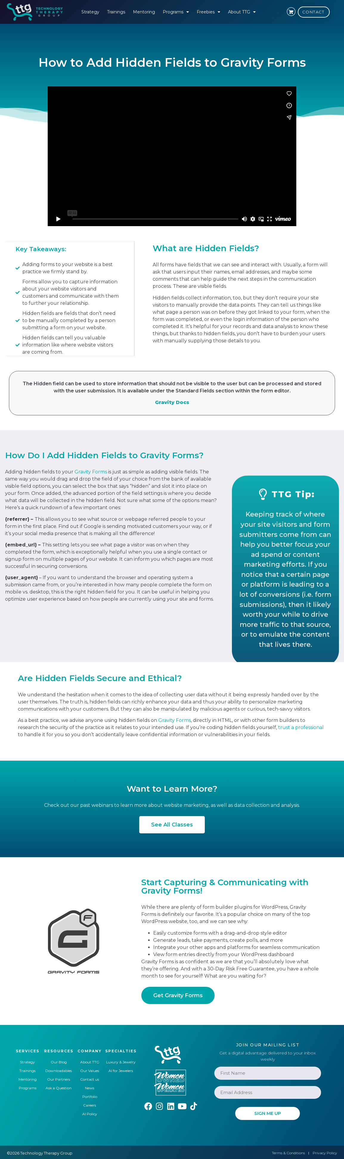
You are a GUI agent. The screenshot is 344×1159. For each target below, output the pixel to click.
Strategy (90, 12)
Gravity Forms (91, 471)
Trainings (116, 12)
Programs (176, 12)
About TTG (242, 12)
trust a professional (301, 727)
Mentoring (144, 12)
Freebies (208, 12)
